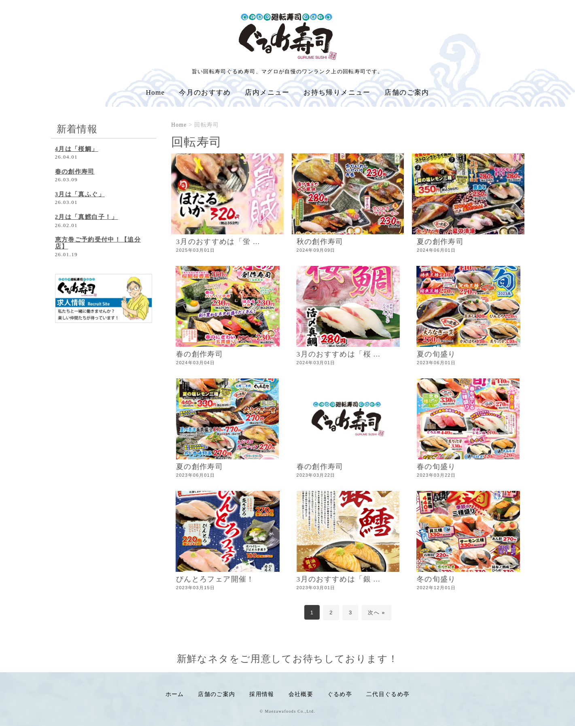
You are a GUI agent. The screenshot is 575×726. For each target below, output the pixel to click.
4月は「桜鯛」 (76, 149)
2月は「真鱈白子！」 (86, 217)
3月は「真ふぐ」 (80, 194)
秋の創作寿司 (320, 242)
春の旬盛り (436, 467)
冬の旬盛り (436, 579)
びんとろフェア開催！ (215, 579)
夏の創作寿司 (440, 242)
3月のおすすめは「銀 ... (339, 579)
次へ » (376, 612)
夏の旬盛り (436, 354)
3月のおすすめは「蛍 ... (218, 242)
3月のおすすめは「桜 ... (339, 354)
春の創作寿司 (199, 354)
